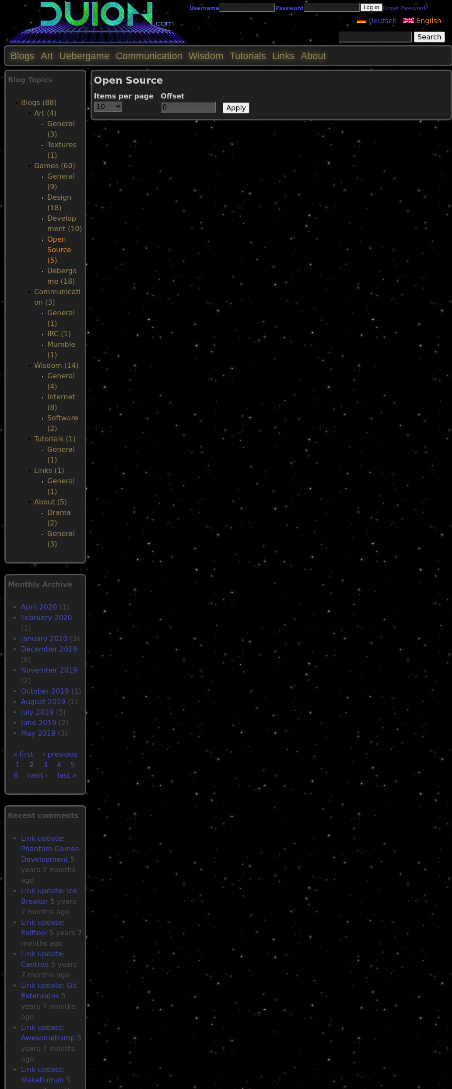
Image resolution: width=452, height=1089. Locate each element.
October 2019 (45, 691)
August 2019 (43, 702)
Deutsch (377, 21)
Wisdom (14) (56, 365)
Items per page (124, 96)
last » (67, 775)
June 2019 (38, 723)
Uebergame (84, 55)
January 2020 (44, 638)
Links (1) (49, 470)
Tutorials (247, 55)
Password (289, 8)
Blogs (23, 55)
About (313, 55)
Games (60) (54, 166)
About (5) (50, 502)
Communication (149, 55)
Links (283, 55)
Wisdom (206, 55)
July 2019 (37, 712)
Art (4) (45, 113)
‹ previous (59, 754)
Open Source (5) (59, 249)
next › (38, 775)
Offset (173, 96)
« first (23, 754)
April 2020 (39, 607)
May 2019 (38, 733)
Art (47, 55)
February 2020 (46, 617)
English (422, 21)
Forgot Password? (405, 8)
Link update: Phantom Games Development (50, 848)
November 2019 (49, 670)
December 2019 (49, 649)
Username (204, 8)
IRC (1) (59, 334)
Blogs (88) (39, 103)
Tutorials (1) (55, 439)
